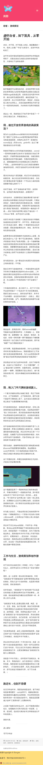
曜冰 (33, 741)
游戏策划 (17, 743)
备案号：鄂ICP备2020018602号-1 (12, 758)
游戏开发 (10, 743)
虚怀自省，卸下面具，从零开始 (21, 37)
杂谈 (20, 741)
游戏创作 (25, 741)
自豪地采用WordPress (10, 748)
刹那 (5, 16)
